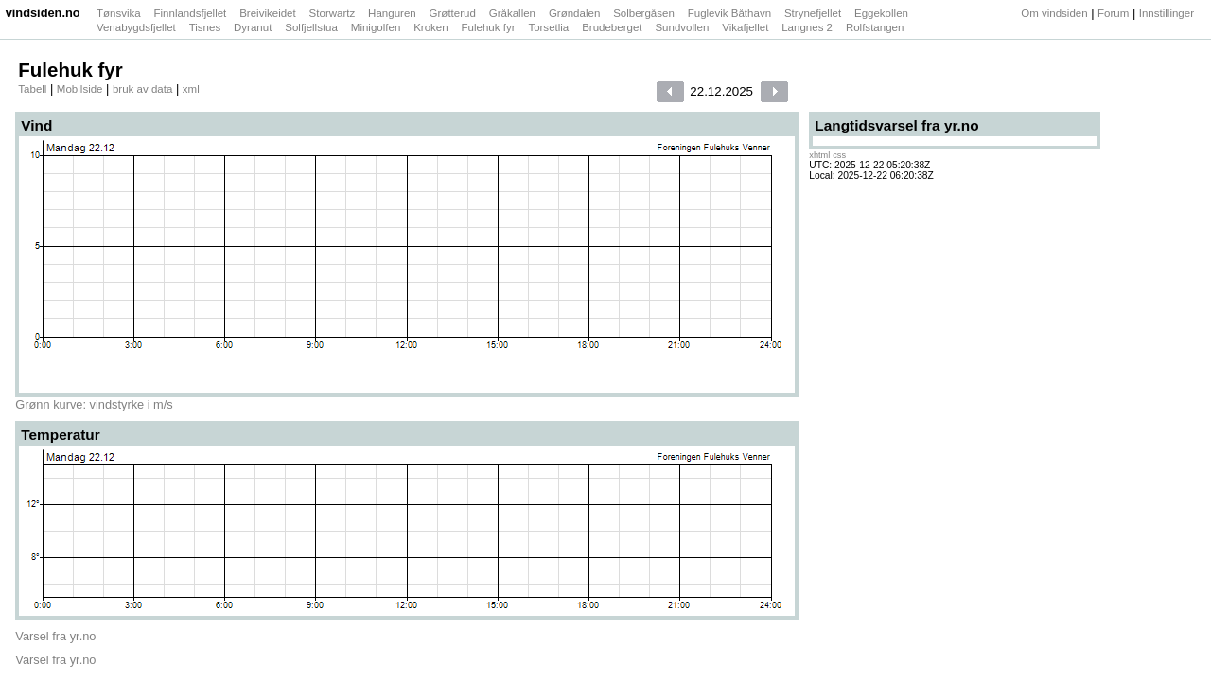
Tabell (32, 89)
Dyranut (254, 27)
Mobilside (80, 89)
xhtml (819, 155)
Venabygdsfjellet (138, 27)
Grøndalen (576, 13)
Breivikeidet (269, 13)
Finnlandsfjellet (192, 13)
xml (191, 89)
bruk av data (142, 89)
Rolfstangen (876, 27)
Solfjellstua (313, 27)
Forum (1113, 13)
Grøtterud (454, 13)
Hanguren (393, 13)
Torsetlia (549, 27)
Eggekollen (882, 13)
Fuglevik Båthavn (731, 13)
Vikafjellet (746, 27)
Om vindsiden (1054, 13)
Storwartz (334, 13)
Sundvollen (683, 27)
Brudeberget (613, 27)
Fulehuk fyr (490, 27)
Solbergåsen (645, 13)
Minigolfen (377, 27)
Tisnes (206, 27)
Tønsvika (120, 13)
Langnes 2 (808, 27)
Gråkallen (513, 13)
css (839, 155)
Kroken (432, 27)
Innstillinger (1166, 13)
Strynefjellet (814, 13)
